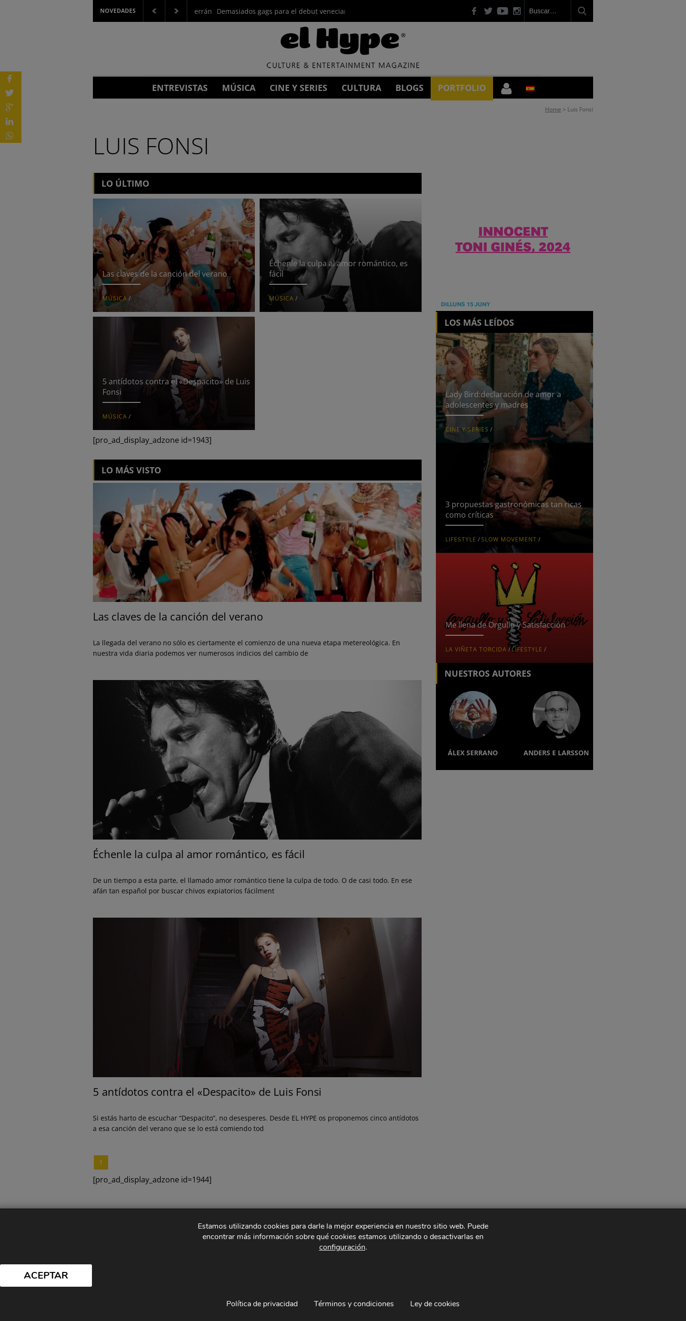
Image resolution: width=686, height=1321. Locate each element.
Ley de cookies (435, 1304)
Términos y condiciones (354, 1304)
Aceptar (46, 1275)
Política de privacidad (262, 1304)
